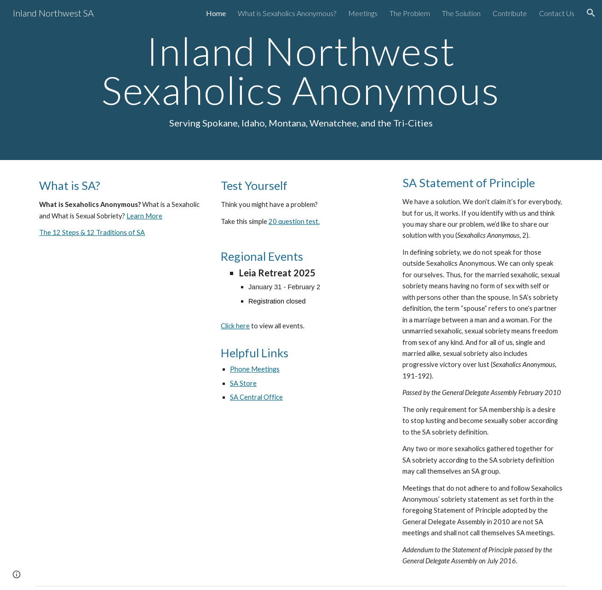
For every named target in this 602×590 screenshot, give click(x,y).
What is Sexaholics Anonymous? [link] (287, 13)
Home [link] (216, 13)
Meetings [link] (363, 13)
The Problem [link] (410, 13)
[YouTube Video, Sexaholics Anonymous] (119, 317)
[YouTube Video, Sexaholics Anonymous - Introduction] (119, 475)
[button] (591, 13)
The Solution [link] (461, 13)
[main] (301, 80)
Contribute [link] (510, 13)
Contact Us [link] (556, 13)
